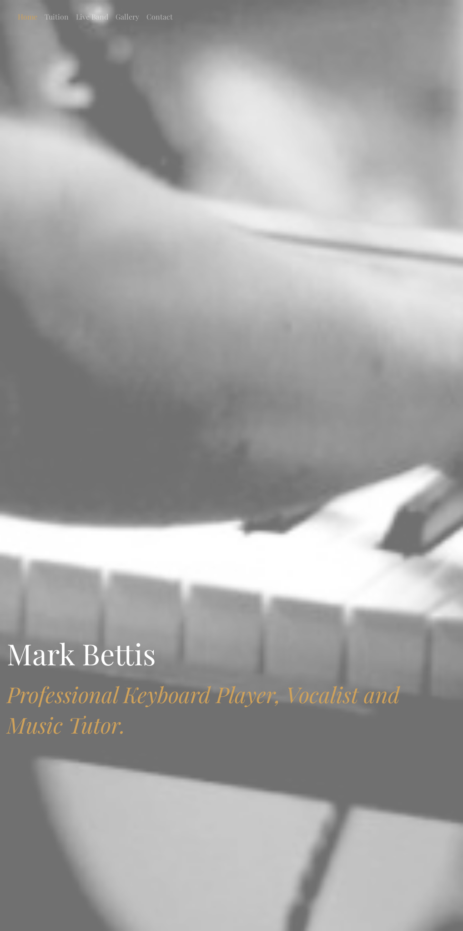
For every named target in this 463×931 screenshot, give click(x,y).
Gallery (127, 16)
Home (27, 16)
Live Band (92, 16)
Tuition (57, 16)
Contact (159, 16)
